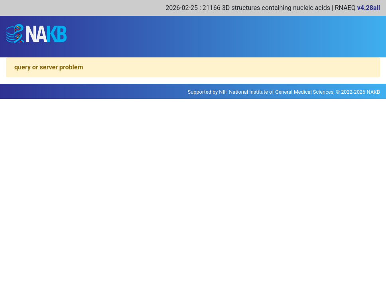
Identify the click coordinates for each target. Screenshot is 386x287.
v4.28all (368, 8)
